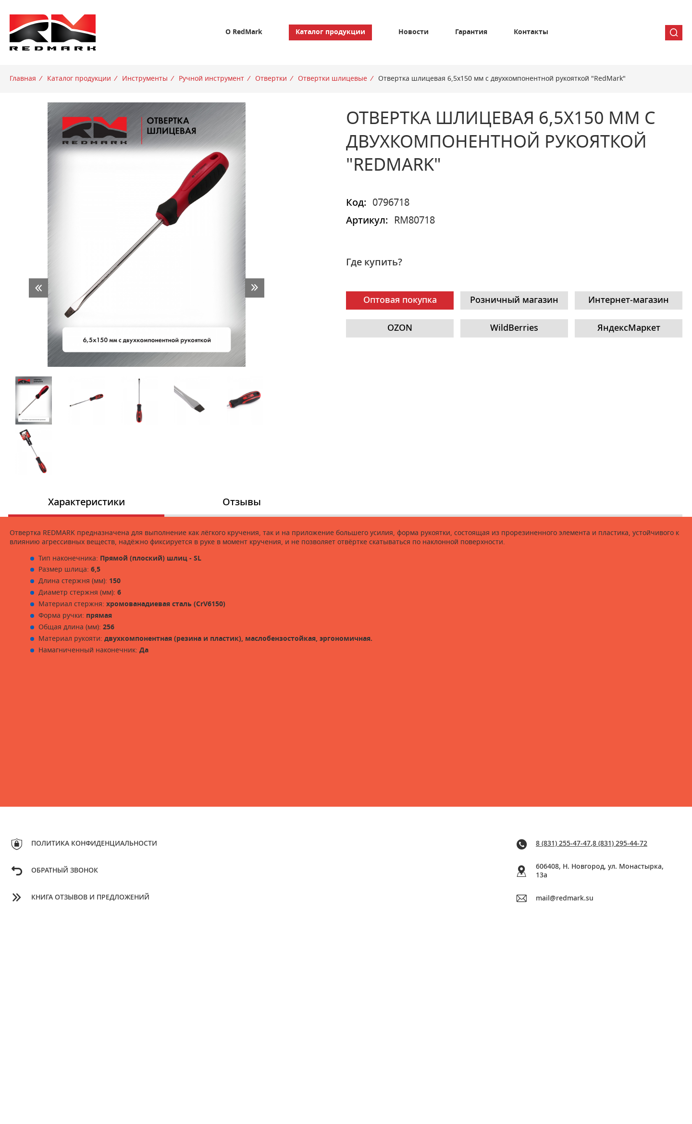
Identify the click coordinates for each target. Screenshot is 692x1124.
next (254, 288)
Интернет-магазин (628, 300)
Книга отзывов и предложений (90, 897)
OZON (399, 328)
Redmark (53, 32)
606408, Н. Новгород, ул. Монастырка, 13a (600, 871)
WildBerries (514, 328)
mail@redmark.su (564, 898)
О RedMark (243, 32)
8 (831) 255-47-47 (563, 843)
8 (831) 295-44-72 (620, 843)
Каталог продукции (330, 32)
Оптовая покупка (400, 300)
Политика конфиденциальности (94, 843)
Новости (413, 32)
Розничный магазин (514, 300)
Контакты (531, 32)
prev (38, 288)
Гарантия (471, 32)
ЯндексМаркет (628, 328)
